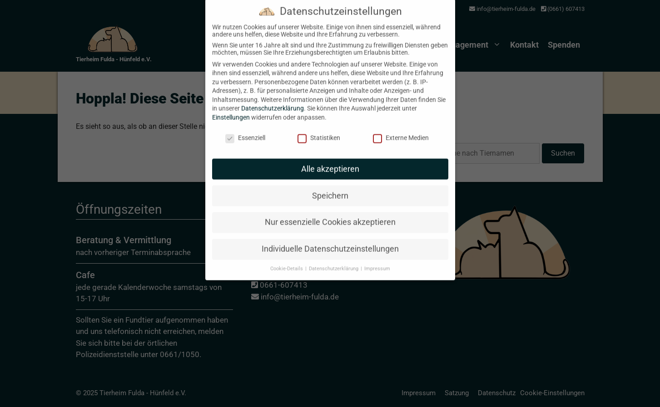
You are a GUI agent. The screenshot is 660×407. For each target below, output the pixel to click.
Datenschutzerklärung (272, 99)
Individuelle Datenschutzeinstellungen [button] (330, 240)
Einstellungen (231, 109)
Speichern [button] (330, 186)
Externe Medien (401, 129)
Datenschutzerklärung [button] (334, 260)
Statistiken (319, 129)
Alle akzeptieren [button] (330, 160)
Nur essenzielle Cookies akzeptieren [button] (330, 213)
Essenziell (245, 129)
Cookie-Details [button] (287, 260)
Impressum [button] (377, 260)
